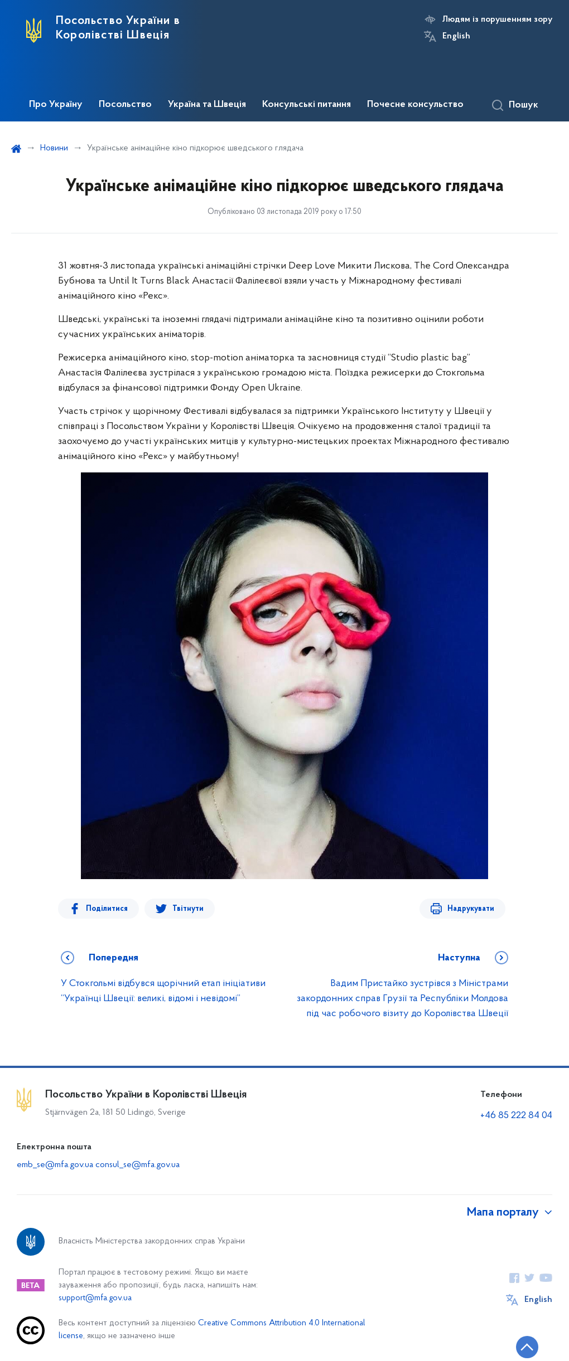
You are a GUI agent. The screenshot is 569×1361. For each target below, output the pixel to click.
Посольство (125, 105)
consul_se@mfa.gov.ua (137, 1164)
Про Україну (56, 105)
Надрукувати (470, 909)
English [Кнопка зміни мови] (456, 36)
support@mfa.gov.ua (95, 1298)
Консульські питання (306, 105)
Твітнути (188, 909)
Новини (54, 148)
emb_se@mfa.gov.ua (56, 1164)
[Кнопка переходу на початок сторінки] (527, 1347)
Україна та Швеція (207, 105)
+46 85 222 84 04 (516, 1115)
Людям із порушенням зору (497, 19)
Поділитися (107, 909)
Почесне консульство (415, 105)
